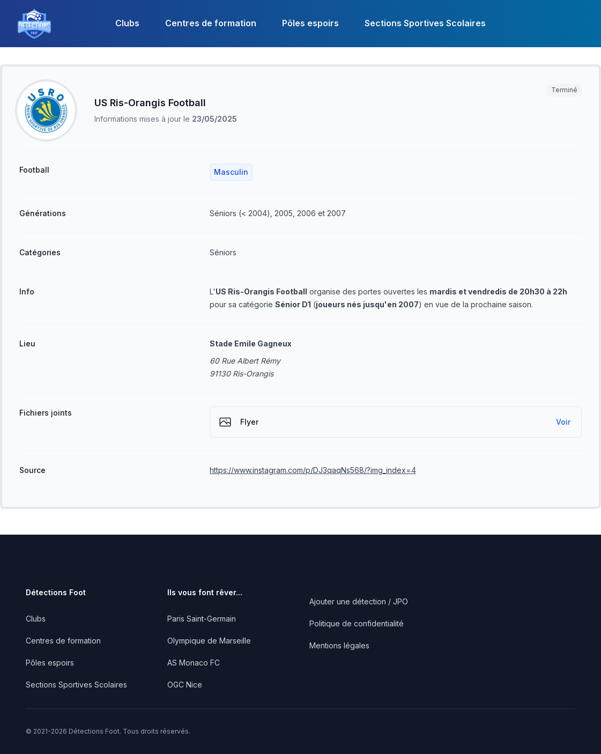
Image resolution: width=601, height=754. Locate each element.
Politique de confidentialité (356, 623)
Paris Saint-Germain (201, 618)
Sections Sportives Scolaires (425, 23)
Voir (563, 421)
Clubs (127, 23)
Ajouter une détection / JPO (358, 601)
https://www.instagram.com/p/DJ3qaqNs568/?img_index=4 (313, 470)
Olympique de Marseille (209, 640)
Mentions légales (339, 645)
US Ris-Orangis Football (150, 102)
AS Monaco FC (193, 662)
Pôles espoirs (310, 23)
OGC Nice (184, 684)
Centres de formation (210, 23)
